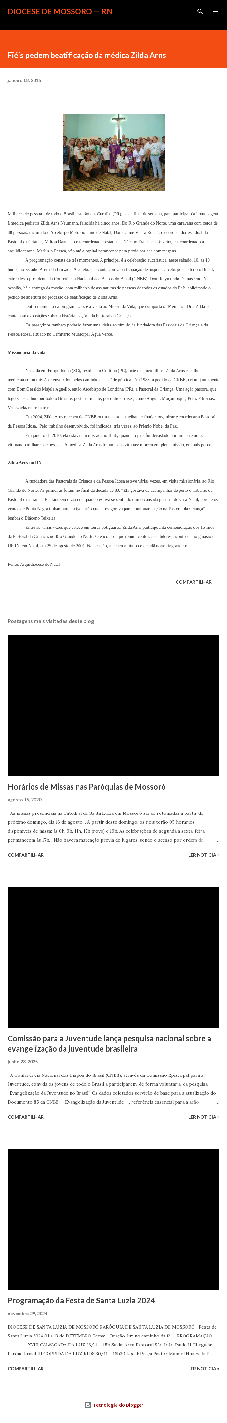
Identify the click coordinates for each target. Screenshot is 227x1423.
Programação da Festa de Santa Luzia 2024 (81, 1300)
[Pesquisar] (200, 11)
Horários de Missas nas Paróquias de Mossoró (87, 786)
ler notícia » (203, 855)
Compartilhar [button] (194, 582)
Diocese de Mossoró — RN (60, 11)
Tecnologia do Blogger (113, 1405)
